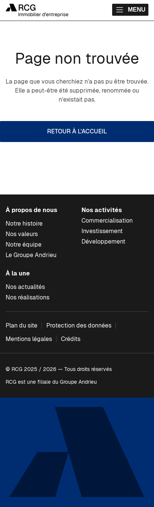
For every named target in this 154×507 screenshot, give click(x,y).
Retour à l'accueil (77, 131)
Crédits (70, 339)
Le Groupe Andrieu (31, 255)
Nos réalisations (27, 297)
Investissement (102, 231)
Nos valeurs (22, 234)
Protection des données (78, 325)
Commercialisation (107, 220)
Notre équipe (23, 244)
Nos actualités (25, 287)
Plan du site (21, 325)
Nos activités (101, 210)
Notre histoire (24, 223)
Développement (103, 241)
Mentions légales (29, 339)
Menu (130, 9)
